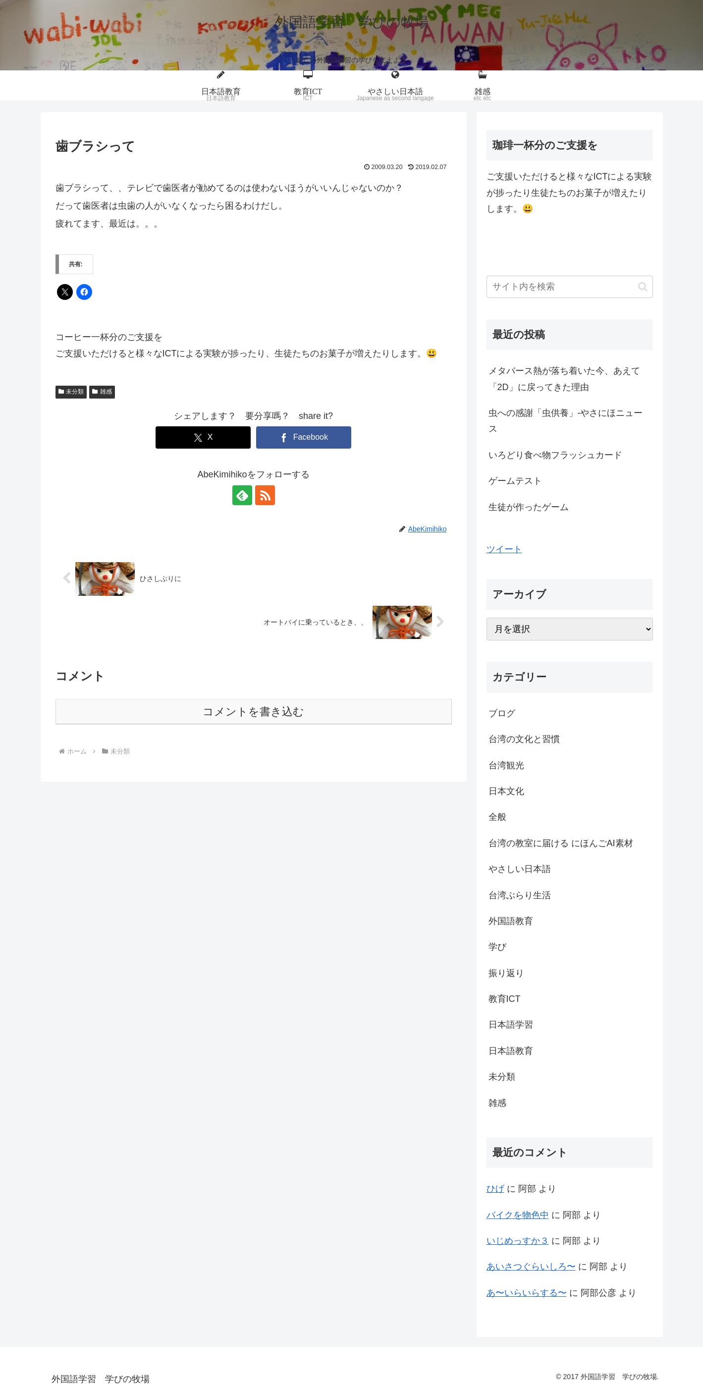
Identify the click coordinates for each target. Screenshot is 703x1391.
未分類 (71, 391)
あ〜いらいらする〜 (527, 1293)
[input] (570, 287)
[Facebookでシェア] (303, 437)
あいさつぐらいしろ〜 (531, 1267)
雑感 (102, 391)
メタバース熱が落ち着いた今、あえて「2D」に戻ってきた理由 (564, 379)
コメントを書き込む (253, 711)
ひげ (495, 1189)
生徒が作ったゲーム (528, 507)
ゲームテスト (515, 481)
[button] (642, 286)
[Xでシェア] (203, 437)
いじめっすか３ (518, 1241)
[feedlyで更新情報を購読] (242, 495)
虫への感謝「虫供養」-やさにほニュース (565, 421)
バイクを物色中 (518, 1215)
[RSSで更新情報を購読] (265, 495)
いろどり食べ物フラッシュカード (555, 455)
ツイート (504, 549)
